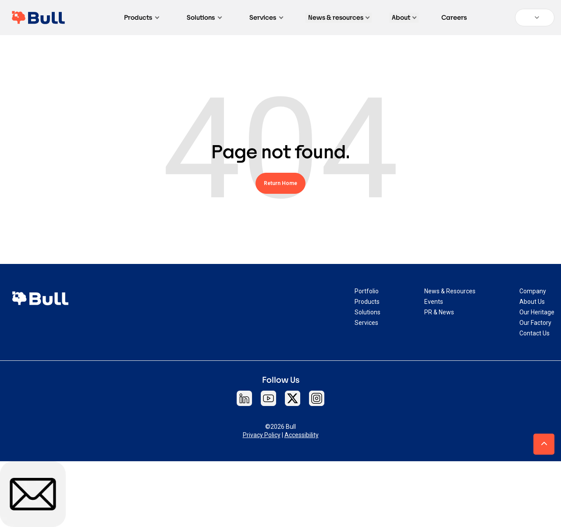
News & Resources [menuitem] (450, 291)
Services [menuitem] (366, 322)
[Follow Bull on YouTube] (268, 398)
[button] (543, 444)
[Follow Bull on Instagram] (316, 398)
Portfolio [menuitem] (367, 291)
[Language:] (535, 17)
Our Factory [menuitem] (535, 322)
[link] (40, 298)
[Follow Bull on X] (292, 398)
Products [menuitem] (367, 301)
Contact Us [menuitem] (534, 333)
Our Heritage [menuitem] (536, 312)
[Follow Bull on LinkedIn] (244, 398)
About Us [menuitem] (532, 301)
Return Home (280, 183)
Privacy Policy (261, 434)
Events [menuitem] (433, 301)
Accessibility (301, 434)
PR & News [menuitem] (439, 312)
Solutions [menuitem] (367, 312)
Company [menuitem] (532, 291)
